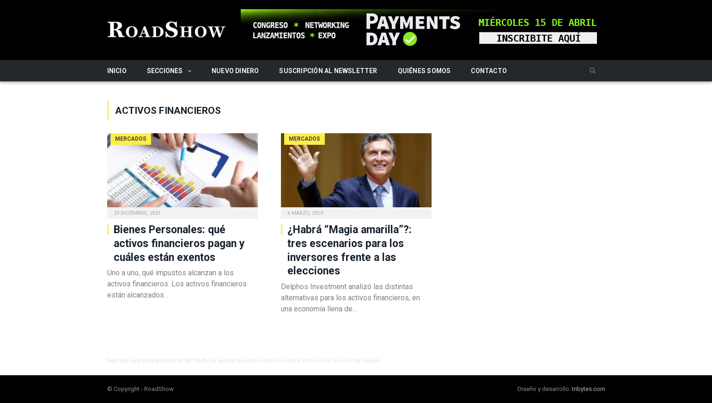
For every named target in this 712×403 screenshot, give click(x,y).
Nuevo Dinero (235, 70)
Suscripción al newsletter (328, 70)
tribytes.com (588, 388)
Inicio (117, 70)
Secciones (165, 70)
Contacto (489, 70)
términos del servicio (327, 361)
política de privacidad (269, 361)
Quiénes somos (424, 70)
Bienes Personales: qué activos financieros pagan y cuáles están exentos (179, 243)
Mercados (130, 139)
